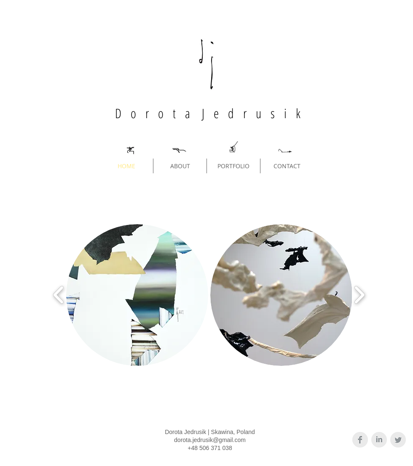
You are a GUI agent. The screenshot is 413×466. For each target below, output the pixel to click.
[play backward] (58, 294)
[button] (137, 295)
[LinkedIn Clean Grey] (379, 439)
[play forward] (359, 294)
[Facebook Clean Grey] (360, 439)
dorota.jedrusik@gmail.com (210, 440)
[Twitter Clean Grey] (398, 439)
